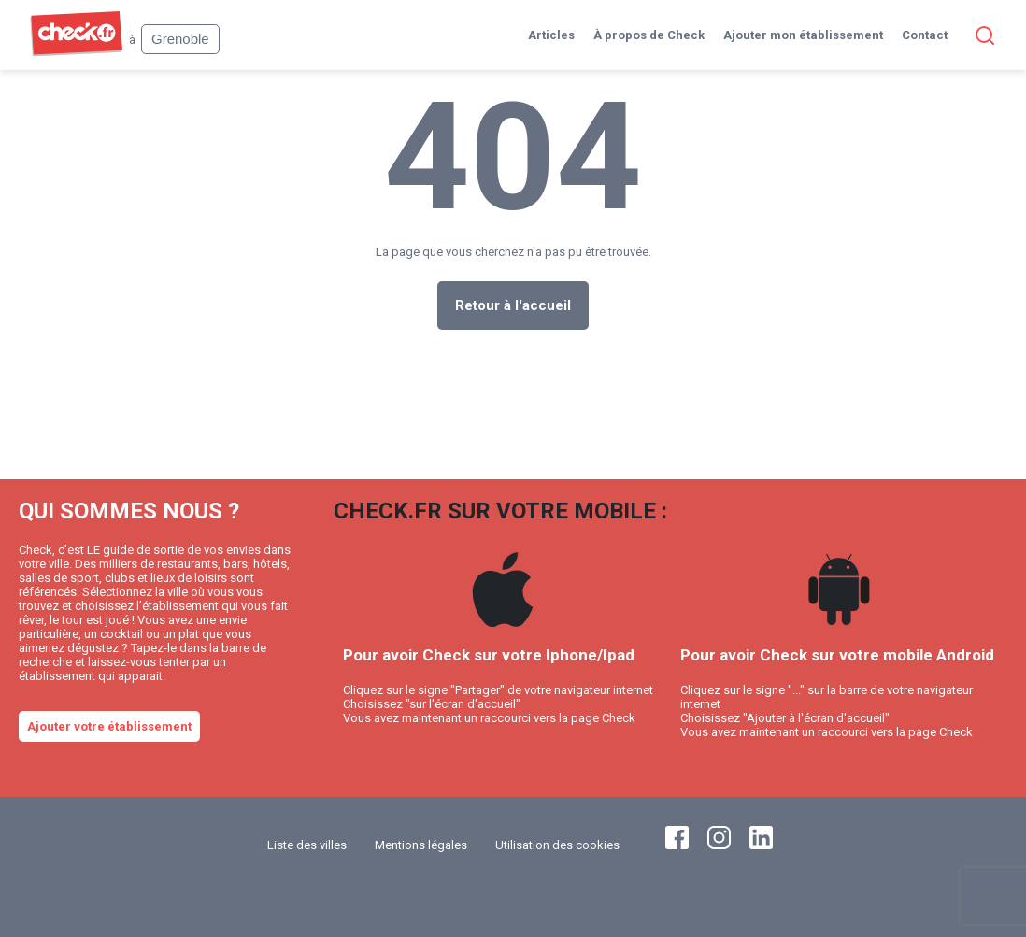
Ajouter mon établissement (803, 35)
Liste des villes (307, 845)
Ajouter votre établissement (109, 726)
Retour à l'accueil (513, 305)
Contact (925, 35)
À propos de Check (649, 35)
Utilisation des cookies (557, 845)
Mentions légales (421, 845)
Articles (551, 35)
